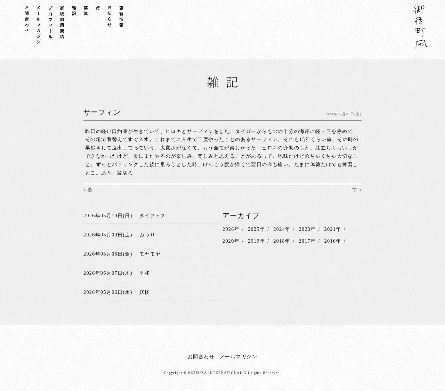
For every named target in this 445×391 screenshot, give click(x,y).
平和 (144, 273)
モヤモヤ (150, 254)
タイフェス (152, 215)
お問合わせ (201, 356)
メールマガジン (238, 356)
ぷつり (147, 234)
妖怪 (144, 292)
